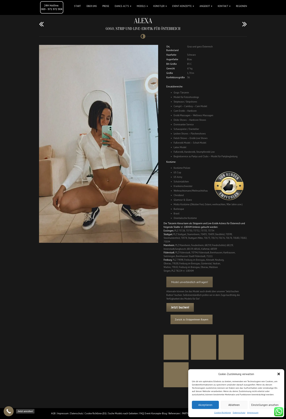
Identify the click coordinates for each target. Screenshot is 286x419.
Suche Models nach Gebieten (123, 413)
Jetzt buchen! (180, 307)
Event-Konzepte (183, 6)
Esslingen (168, 230)
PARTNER (187, 413)
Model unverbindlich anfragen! (189, 286)
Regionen (241, 6)
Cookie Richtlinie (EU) (96, 413)
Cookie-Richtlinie (222, 412)
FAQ (142, 413)
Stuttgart (168, 234)
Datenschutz (239, 412)
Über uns (91, 6)
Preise (105, 6)
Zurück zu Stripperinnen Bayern (195, 319)
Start (77, 6)
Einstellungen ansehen (265, 405)
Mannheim (169, 245)
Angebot (206, 6)
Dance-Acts (123, 6)
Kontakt (224, 6)
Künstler (160, 6)
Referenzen (174, 413)
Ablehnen (234, 405)
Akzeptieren (205, 405)
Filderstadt (169, 252)
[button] (279, 374)
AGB (53, 413)
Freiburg (168, 259)
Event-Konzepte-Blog (156, 413)
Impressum (252, 412)
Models (142, 6)
